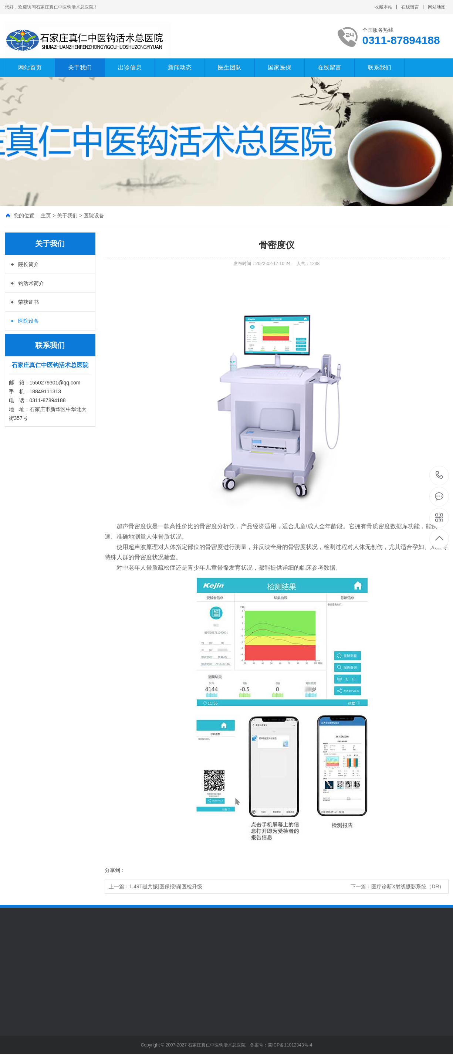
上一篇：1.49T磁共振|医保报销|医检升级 (155, 886)
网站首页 (30, 67)
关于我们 (80, 67)
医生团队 (229, 67)
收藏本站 (383, 7)
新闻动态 (180, 67)
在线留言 (410, 7)
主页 (46, 215)
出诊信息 (130, 67)
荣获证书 (28, 302)
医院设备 (94, 215)
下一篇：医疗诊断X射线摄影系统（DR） (397, 886)
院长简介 (28, 264)
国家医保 (279, 67)
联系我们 (379, 67)
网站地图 (437, 7)
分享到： (115, 870)
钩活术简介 (31, 283)
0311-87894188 (439, 475)
